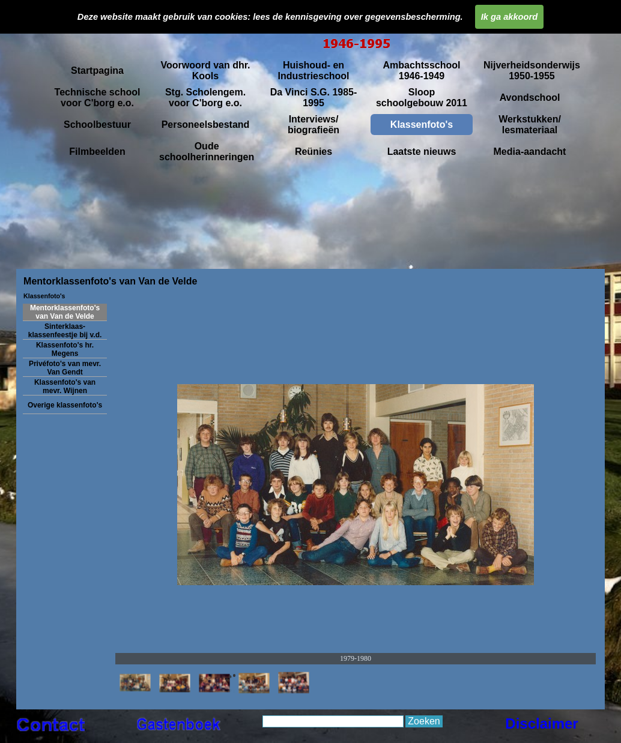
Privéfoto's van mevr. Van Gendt (65, 367)
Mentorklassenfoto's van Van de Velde (65, 312)
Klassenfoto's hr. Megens (65, 349)
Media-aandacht (530, 151)
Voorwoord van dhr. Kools (205, 70)
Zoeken (424, 721)
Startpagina (97, 70)
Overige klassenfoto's (65, 405)
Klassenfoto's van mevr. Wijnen (64, 386)
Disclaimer (541, 723)
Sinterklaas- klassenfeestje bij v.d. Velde (65, 334)
